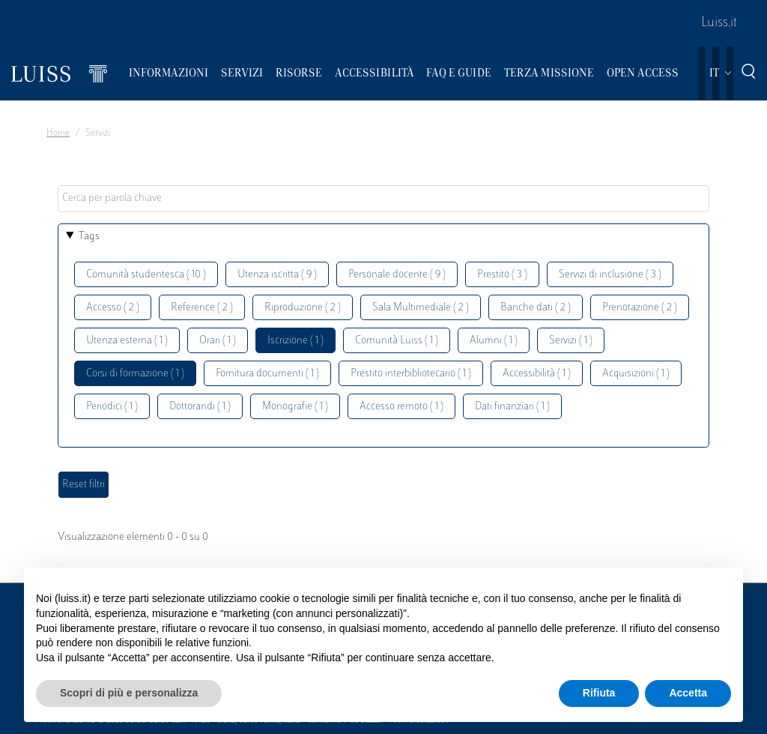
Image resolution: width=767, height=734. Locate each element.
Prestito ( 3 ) (502, 274)
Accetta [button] (688, 693)
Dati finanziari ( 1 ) (512, 406)
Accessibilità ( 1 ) (537, 373)
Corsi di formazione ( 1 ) (135, 373)
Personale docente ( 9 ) (397, 274)
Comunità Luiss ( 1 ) (396, 340)
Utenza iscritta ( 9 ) (277, 274)
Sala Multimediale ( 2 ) (420, 307)
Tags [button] (89, 236)
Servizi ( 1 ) (570, 340)
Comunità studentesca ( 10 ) (146, 274)
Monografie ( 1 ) (295, 406)
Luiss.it (719, 23)
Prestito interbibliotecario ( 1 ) (411, 373)
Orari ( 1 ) (217, 340)
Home (58, 133)
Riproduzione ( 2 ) (302, 307)
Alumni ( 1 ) (494, 340)
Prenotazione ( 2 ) (639, 307)
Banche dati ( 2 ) (535, 307)
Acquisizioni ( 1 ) (636, 373)
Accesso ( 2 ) (112, 307)
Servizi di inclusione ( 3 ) (610, 274)
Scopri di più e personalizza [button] (129, 693)
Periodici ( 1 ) (112, 406)
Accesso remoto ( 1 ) (401, 406)
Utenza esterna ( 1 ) (127, 340)
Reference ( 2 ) (202, 307)
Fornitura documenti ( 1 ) (267, 373)
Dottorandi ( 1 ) (200, 406)
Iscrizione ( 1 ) (295, 340)
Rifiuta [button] (599, 693)
